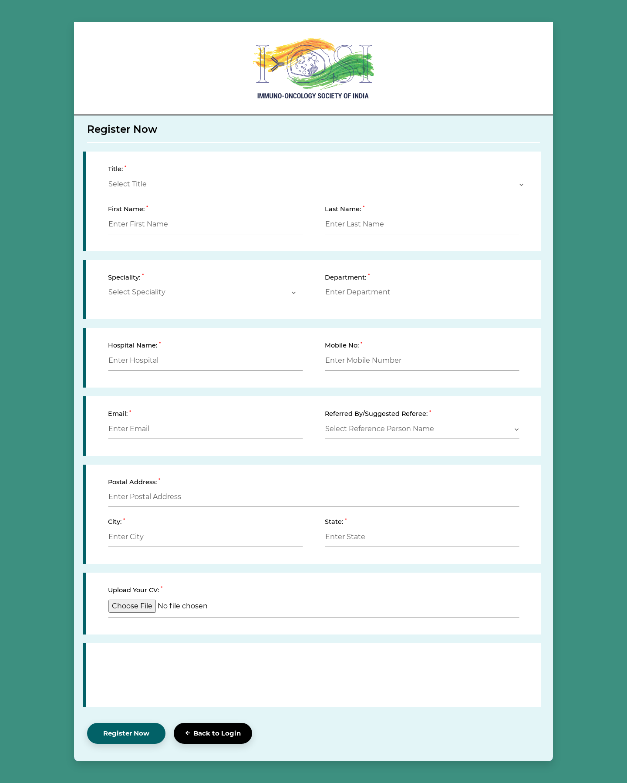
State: (336, 521)
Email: (119, 413)
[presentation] (174, 673)
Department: (347, 277)
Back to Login (213, 733)
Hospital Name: (134, 345)
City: (116, 521)
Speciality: (126, 277)
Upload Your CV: (135, 590)
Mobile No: (343, 345)
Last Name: (344, 209)
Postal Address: (134, 482)
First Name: (128, 209)
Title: (117, 169)
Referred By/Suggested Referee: (378, 413)
